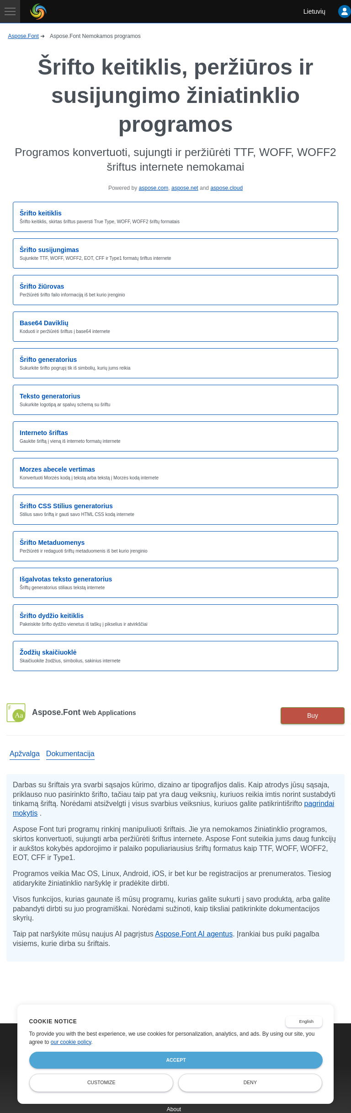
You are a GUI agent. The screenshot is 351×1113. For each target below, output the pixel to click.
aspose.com (154, 188)
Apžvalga (25, 754)
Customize (101, 1082)
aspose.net (184, 188)
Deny (250, 1082)
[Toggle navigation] (10, 11)
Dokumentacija (70, 754)
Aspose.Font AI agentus (194, 934)
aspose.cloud (226, 188)
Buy (312, 715)
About (174, 1109)
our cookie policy (71, 1042)
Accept (176, 1060)
